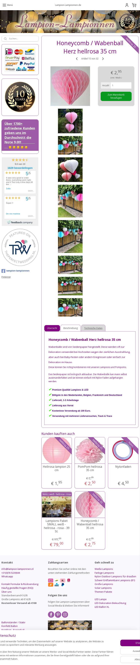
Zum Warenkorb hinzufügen (116, 96)
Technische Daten (93, 328)
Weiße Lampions (104, 569)
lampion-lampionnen (15, 271)
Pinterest (6, 276)
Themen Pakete (103, 591)
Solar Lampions (103, 588)
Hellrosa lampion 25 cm (56, 468)
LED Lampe (101, 599)
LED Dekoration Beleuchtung (110, 603)
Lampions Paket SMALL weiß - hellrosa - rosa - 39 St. (56, 526)
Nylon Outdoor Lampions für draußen (115, 576)
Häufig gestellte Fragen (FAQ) (17, 588)
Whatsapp (7, 576)
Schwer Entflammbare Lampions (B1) (115, 580)
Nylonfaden (123, 466)
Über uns (6, 591)
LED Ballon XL (102, 606)
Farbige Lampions (104, 572)
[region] (46, 647)
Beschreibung (71, 328)
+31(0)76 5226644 (10, 572)
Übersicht (52, 328)
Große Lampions (104, 584)
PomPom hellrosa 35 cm (90, 468)
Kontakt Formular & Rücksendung (19, 584)
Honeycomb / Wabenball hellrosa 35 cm (90, 524)
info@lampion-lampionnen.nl (17, 569)
